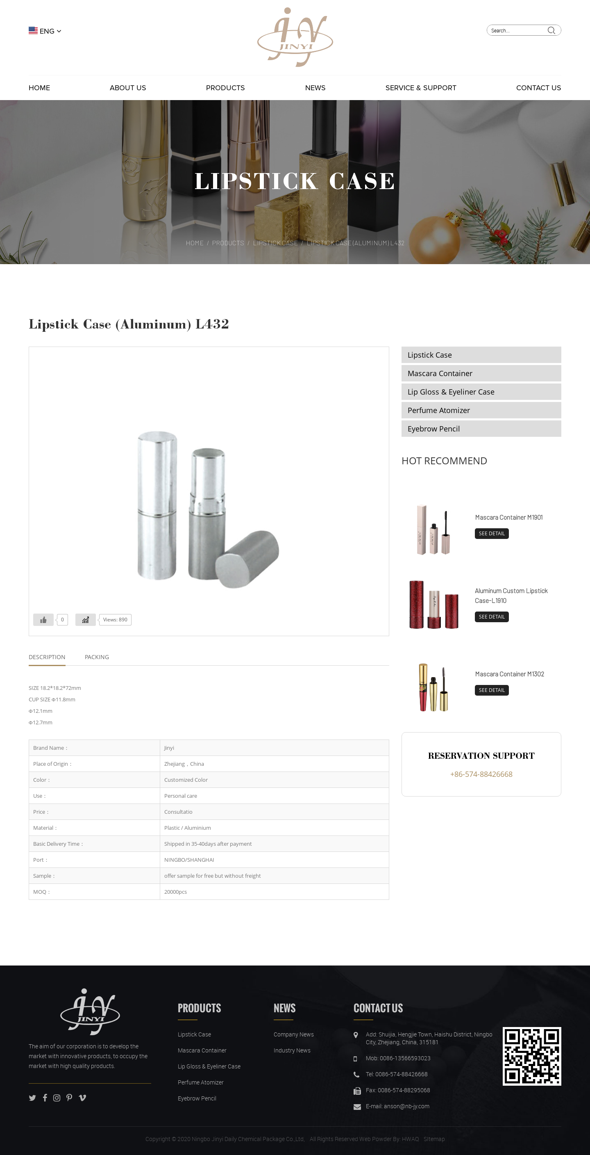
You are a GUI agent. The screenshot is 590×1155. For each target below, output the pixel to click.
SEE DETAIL (492, 533)
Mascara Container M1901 (508, 517)
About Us (128, 87)
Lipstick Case (295, 180)
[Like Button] (43, 620)
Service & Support (421, 87)
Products (225, 87)
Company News (294, 1034)
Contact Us (538, 87)
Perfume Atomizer (439, 410)
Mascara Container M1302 (509, 674)
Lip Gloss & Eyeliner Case (451, 392)
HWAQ (410, 1139)
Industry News (292, 1050)
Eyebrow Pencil (434, 429)
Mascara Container (440, 373)
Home (39, 87)
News (315, 87)
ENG (45, 31)
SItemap (434, 1139)
